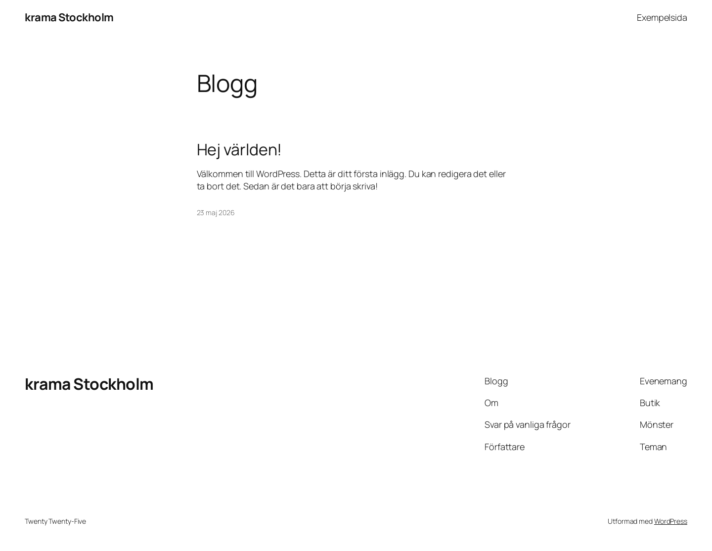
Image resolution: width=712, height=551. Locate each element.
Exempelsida (662, 17)
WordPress (670, 521)
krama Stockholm (69, 17)
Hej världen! (239, 149)
